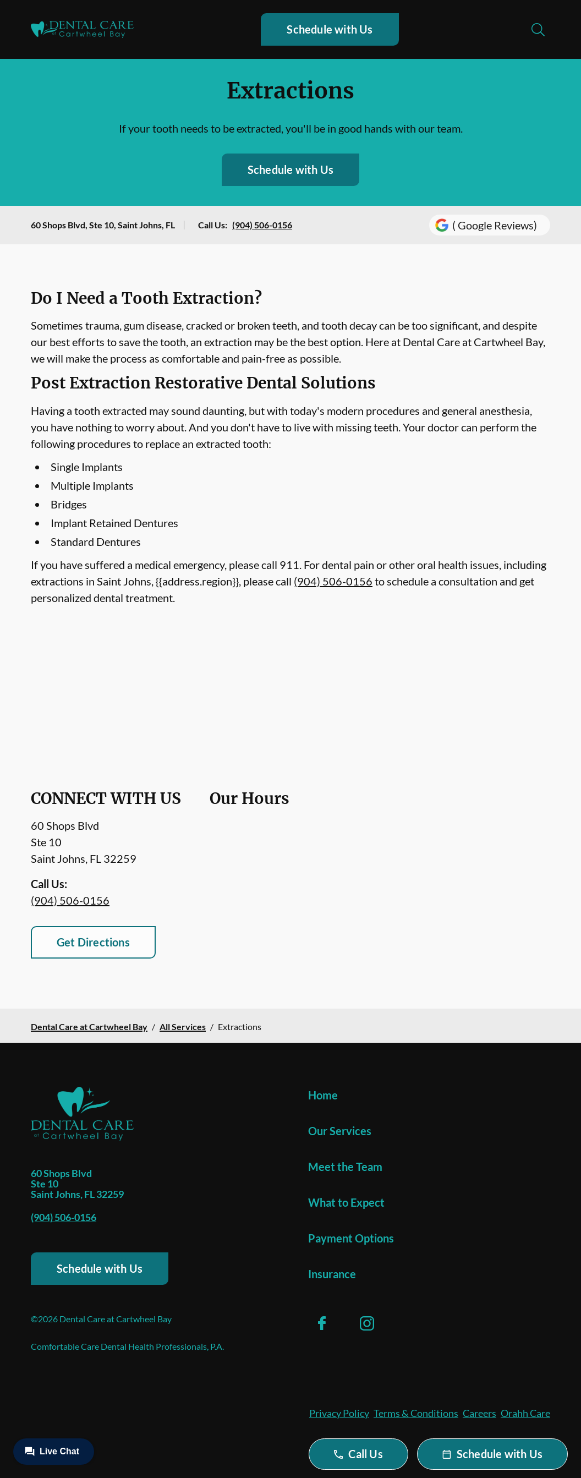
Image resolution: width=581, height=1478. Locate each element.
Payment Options (351, 1238)
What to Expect (346, 1202)
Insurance (332, 1273)
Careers (479, 1413)
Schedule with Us (329, 29)
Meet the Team (345, 1166)
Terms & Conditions (416, 1413)
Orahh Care (525, 1413)
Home (323, 1095)
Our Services (339, 1130)
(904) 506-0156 (262, 225)
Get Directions (93, 942)
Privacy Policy (339, 1413)
